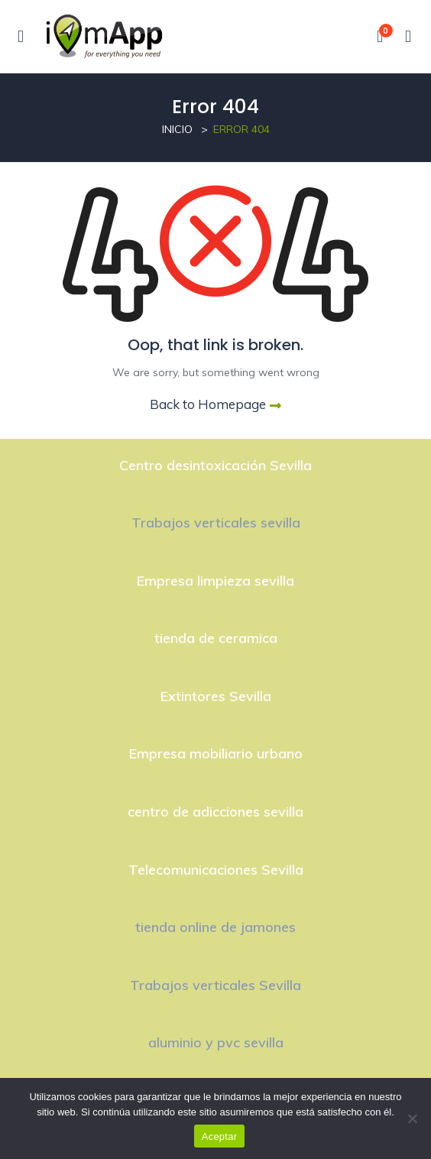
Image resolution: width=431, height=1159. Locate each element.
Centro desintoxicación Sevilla (215, 465)
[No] (412, 1118)
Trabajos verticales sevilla (215, 522)
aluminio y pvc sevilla (216, 1042)
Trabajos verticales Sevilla (215, 985)
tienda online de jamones (215, 927)
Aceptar (220, 1136)
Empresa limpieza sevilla (215, 580)
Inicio (177, 129)
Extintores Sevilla (215, 696)
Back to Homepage (215, 404)
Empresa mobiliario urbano (216, 753)
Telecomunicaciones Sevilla (215, 869)
